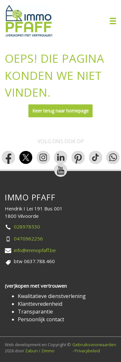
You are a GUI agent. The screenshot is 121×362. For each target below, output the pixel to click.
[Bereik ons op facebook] (8, 157)
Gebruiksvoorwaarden (94, 344)
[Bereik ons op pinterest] (78, 157)
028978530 (27, 226)
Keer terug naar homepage (60, 111)
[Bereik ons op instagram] (43, 157)
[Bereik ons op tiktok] (95, 157)
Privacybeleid (87, 351)
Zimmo (48, 351)
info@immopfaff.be (35, 250)
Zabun (31, 351)
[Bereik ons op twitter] (25, 157)
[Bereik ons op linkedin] (60, 157)
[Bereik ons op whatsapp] (112, 157)
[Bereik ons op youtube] (60, 170)
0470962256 (28, 238)
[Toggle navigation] (113, 21)
